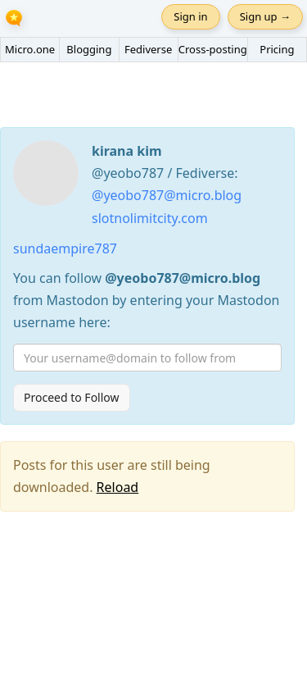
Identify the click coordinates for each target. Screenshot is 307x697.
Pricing (277, 49)
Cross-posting (212, 49)
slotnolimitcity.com (150, 218)
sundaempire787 (65, 248)
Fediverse (148, 49)
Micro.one (30, 49)
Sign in (190, 16)
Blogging (88, 49)
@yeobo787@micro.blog (167, 195)
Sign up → (265, 16)
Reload (118, 487)
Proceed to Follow (72, 397)
